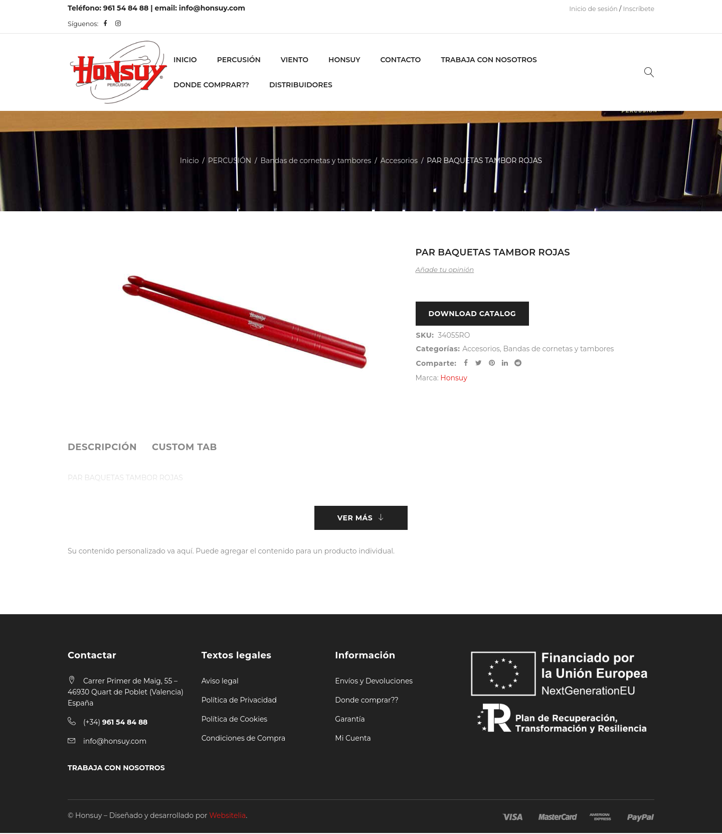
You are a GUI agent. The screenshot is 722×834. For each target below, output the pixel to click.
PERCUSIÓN (239, 59)
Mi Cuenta (353, 739)
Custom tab (184, 447)
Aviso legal (220, 681)
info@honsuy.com (212, 8)
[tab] (102, 447)
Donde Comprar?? (211, 84)
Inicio (185, 59)
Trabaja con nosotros (488, 59)
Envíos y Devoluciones (374, 681)
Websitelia (227, 816)
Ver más (355, 518)
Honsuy (344, 59)
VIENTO (294, 59)
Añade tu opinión (445, 269)
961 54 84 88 (126, 8)
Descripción (102, 447)
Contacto (400, 59)
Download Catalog (472, 314)
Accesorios (399, 160)
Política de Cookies (235, 720)
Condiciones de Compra (244, 739)
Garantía (350, 720)
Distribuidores (300, 84)
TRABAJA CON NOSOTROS (116, 768)
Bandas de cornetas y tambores (315, 160)
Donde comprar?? (366, 701)
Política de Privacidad (239, 701)
